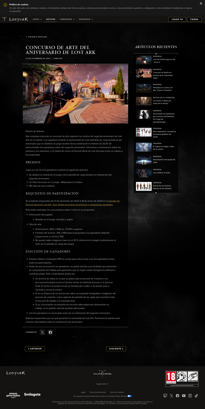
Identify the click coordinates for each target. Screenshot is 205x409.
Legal (83, 392)
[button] (75, 93)
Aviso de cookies (117, 392)
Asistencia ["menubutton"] (86, 19)
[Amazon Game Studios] (13, 395)
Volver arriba (102, 374)
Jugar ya (177, 19)
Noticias (50, 19)
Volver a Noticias (36, 37)
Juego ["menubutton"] (37, 19)
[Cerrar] (201, 3)
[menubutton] (102, 384)
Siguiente (116, 349)
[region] (156, 123)
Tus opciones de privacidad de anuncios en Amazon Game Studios (102, 396)
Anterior (35, 349)
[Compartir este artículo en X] (42, 332)
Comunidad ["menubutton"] (67, 19)
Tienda (194, 19)
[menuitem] (37, 19)
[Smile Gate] (32, 395)
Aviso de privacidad (98, 392)
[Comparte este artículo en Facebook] (50, 332)
